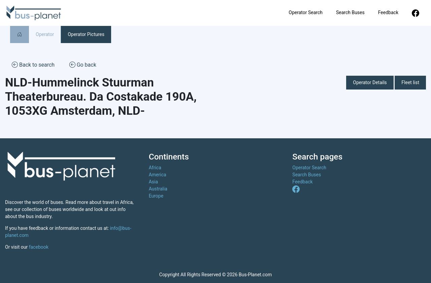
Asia (153, 181)
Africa (155, 167)
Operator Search (306, 12)
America (157, 174)
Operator (45, 34)
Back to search (33, 64)
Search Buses (350, 12)
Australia (158, 188)
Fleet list (410, 82)
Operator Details (370, 82)
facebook (38, 247)
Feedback (388, 12)
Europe (156, 196)
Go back (82, 64)
